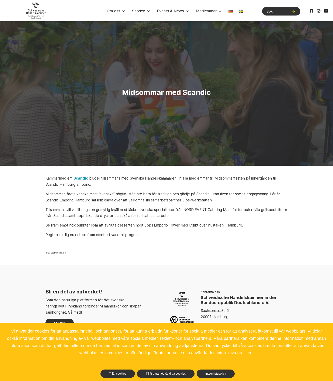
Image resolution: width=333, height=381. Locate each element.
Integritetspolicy (215, 373)
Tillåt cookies (117, 373)
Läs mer (59, 323)
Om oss (113, 11)
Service (138, 11)
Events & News (170, 11)
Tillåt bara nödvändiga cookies (166, 373)
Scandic (80, 178)
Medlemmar (206, 11)
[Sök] (281, 11)
